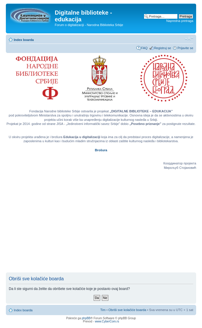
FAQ (144, 48)
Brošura (101, 150)
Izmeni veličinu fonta (189, 38)
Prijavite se (185, 48)
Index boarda (24, 40)
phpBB (86, 318)
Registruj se (162, 48)
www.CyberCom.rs (107, 321)
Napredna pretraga (179, 21)
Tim (102, 310)
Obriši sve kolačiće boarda (127, 310)
